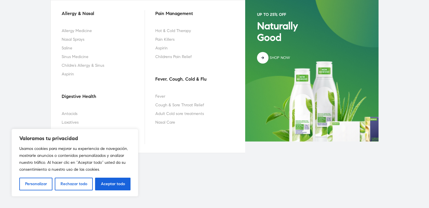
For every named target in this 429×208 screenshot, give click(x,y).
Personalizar (36, 183)
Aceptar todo (113, 183)
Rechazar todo (74, 183)
